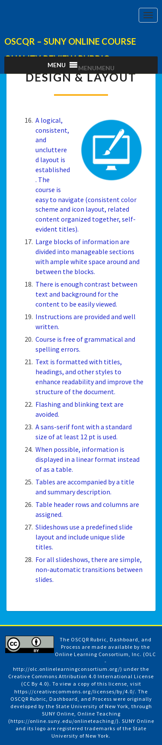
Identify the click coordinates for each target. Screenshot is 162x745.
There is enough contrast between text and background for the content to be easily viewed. (86, 294)
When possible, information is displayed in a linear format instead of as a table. (87, 459)
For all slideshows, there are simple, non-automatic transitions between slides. (89, 569)
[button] (96, 68)
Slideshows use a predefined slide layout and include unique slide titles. (84, 537)
